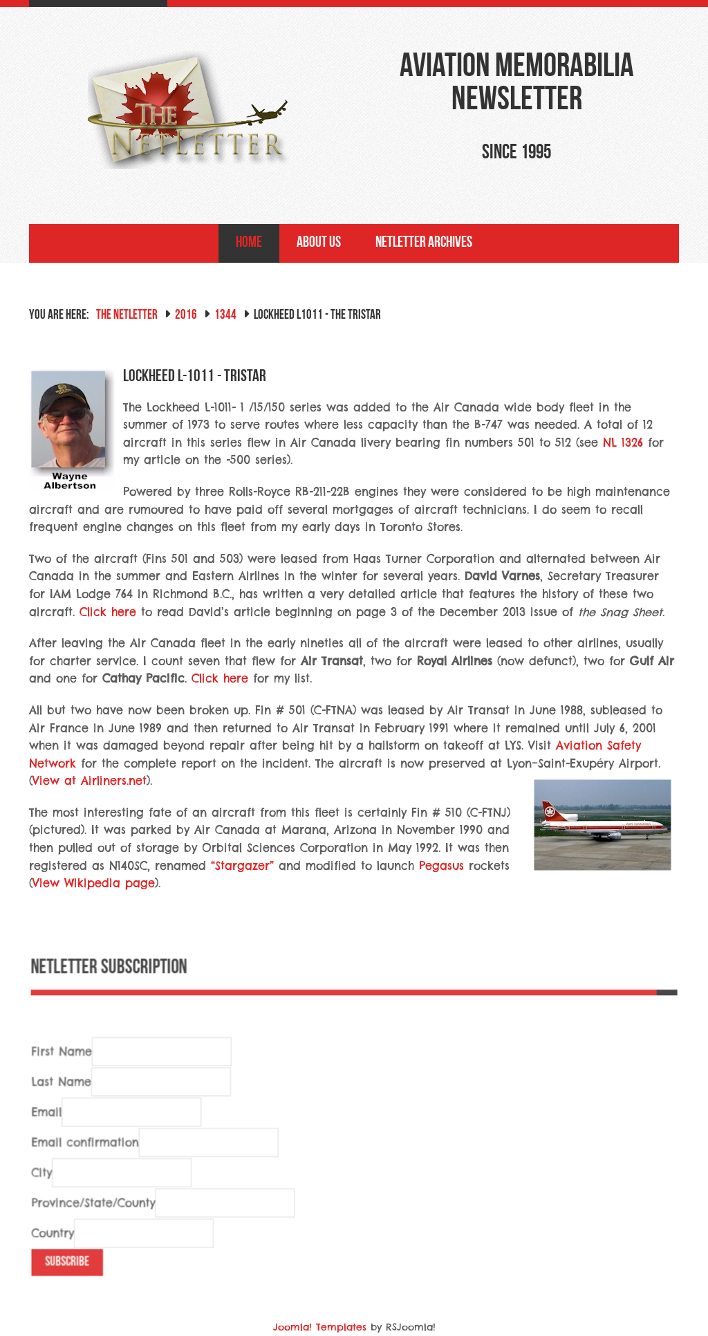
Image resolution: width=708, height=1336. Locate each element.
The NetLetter (127, 315)
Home (249, 243)
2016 (186, 315)
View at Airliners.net (89, 781)
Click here (108, 612)
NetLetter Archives (423, 243)
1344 (225, 315)
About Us (319, 243)
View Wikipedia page (93, 883)
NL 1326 (623, 442)
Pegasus (441, 866)
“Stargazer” (242, 866)
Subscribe (72, 1283)
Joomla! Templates (319, 1327)
